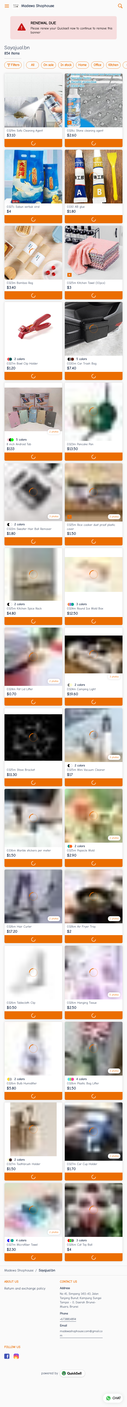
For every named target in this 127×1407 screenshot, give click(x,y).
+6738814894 (68, 1319)
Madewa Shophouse (37, 6)
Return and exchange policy (24, 1288)
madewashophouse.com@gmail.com (81, 1333)
